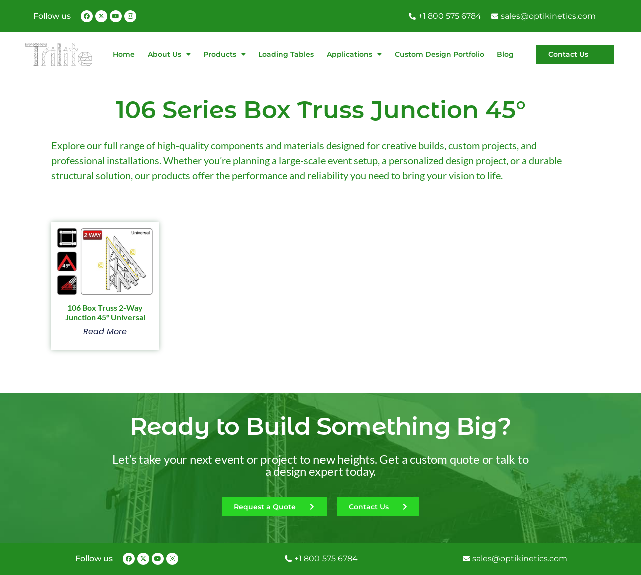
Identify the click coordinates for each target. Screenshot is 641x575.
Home (124, 54)
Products (224, 54)
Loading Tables (286, 54)
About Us (169, 54)
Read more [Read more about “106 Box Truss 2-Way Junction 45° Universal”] (105, 332)
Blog (505, 54)
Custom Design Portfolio (439, 54)
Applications (354, 54)
